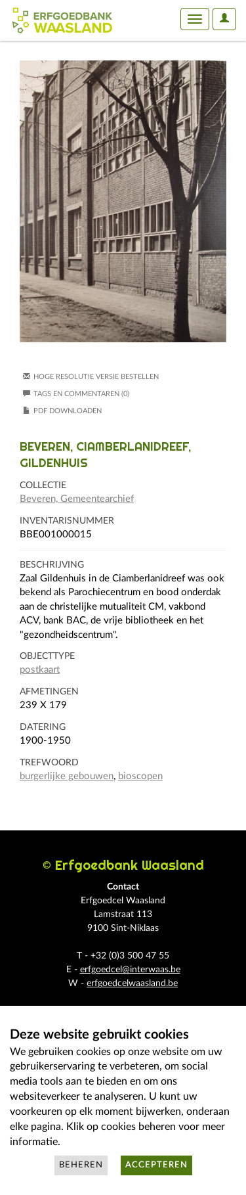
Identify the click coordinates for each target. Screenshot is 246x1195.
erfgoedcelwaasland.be (132, 983)
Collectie (43, 485)
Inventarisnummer (67, 521)
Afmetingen (49, 691)
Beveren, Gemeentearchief (77, 499)
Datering (43, 727)
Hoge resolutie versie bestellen (96, 376)
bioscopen (140, 776)
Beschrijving (52, 565)
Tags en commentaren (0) (76, 393)
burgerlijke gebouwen (66, 776)
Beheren (81, 1165)
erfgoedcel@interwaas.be (130, 969)
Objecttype (47, 656)
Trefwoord (49, 762)
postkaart (40, 670)
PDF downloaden (67, 411)
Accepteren (156, 1165)
